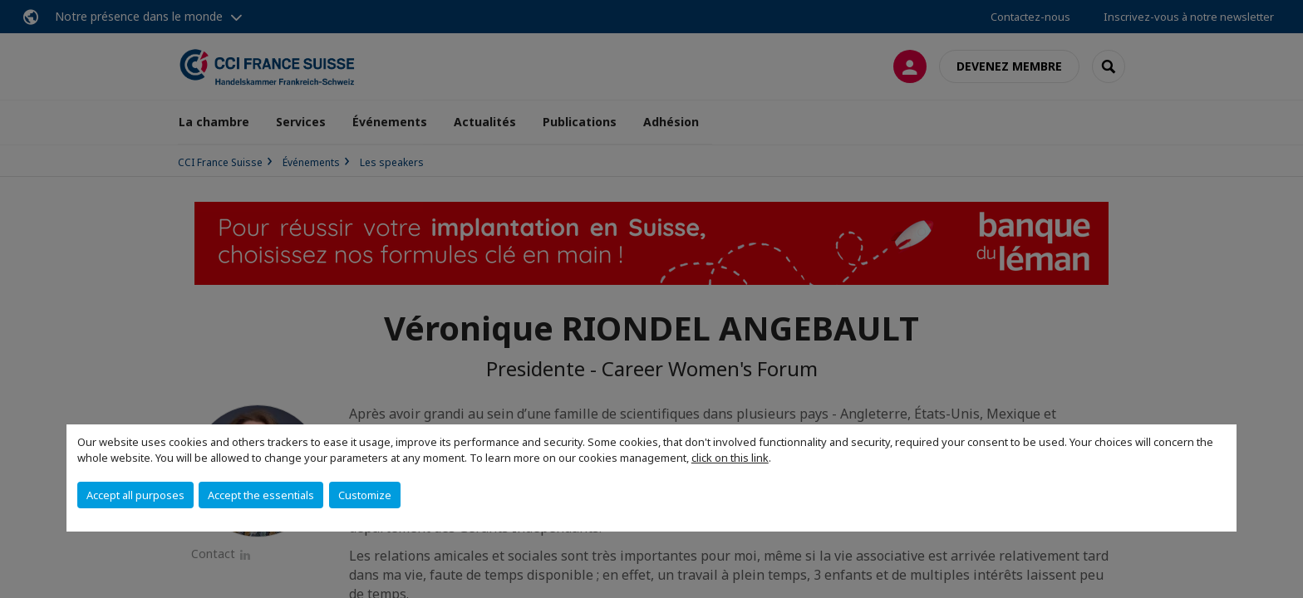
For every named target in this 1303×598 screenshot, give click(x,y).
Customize (364, 495)
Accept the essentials (261, 495)
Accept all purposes (135, 495)
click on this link (730, 457)
